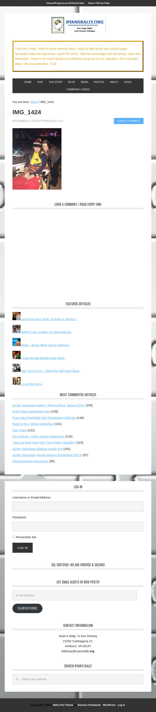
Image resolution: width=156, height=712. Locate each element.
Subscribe (27, 608)
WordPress (109, 705)
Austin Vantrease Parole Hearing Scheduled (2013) (47, 455)
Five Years (19, 430)
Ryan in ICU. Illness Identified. (32, 424)
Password (19, 517)
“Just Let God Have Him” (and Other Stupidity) (43, 442)
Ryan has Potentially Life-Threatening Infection (44, 417)
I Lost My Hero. (27, 384)
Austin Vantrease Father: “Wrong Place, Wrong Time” (48, 405)
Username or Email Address (31, 497)
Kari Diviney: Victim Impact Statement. (38, 436)
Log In (22, 547)
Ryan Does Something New (31, 411)
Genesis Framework (89, 705)
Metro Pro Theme (63, 705)
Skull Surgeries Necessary (30, 461)
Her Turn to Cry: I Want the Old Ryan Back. (46, 371)
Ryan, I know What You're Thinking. (41, 345)
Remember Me (26, 537)
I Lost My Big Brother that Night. (38, 358)
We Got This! (78, 25)
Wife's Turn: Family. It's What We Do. (42, 332)
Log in (121, 705)
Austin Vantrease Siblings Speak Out (37, 449)
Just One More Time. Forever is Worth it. (44, 319)
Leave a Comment (128, 121)
